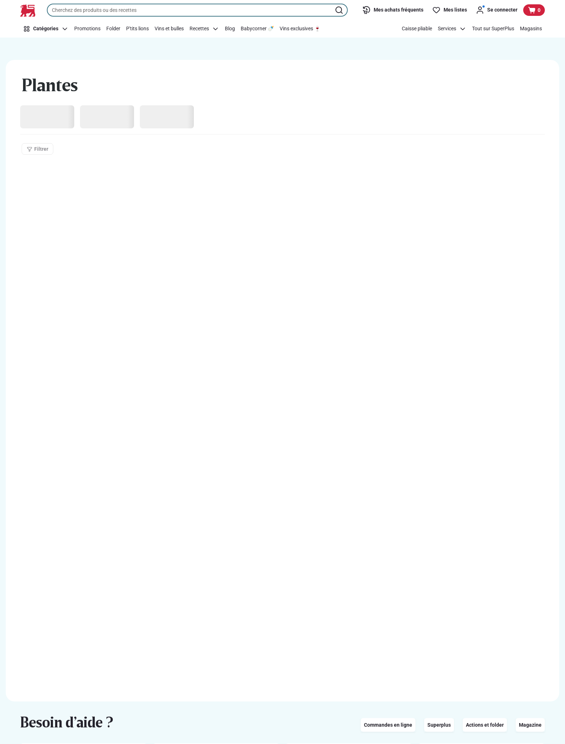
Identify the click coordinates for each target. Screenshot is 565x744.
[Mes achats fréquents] (392, 10)
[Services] (452, 28)
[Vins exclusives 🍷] (300, 28)
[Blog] (230, 28)
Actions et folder (485, 725)
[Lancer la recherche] (340, 10)
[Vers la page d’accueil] (27, 10)
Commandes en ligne (388, 725)
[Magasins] (531, 29)
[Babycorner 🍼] (257, 28)
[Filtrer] (37, 149)
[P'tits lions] (137, 28)
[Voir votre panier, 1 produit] (534, 10)
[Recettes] (204, 28)
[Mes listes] (449, 10)
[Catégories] (45, 28)
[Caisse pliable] (417, 29)
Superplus (439, 725)
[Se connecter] (496, 10)
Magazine (530, 725)
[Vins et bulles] (169, 28)
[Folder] (113, 28)
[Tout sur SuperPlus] (493, 29)
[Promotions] (87, 28)
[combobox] (197, 10)
